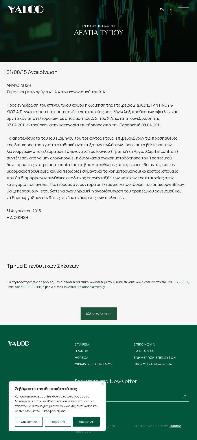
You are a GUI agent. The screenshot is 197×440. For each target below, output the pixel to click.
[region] (57, 406)
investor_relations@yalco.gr (84, 287)
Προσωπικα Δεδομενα (153, 364)
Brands (81, 351)
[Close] (103, 384)
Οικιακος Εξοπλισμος (93, 364)
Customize (29, 422)
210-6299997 (178, 282)
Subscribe (184, 396)
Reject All (58, 422)
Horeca (81, 357)
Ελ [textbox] (162, 9)
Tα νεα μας (144, 351)
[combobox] (166, 10)
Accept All (86, 422)
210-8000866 (31, 287)
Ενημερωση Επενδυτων (155, 357)
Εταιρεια (82, 344)
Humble (175, 426)
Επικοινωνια (144, 344)
